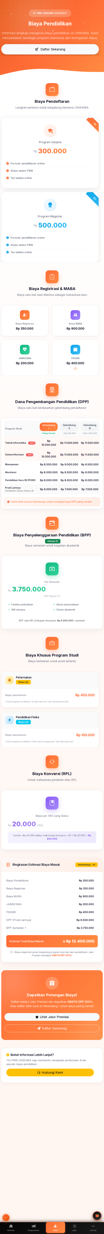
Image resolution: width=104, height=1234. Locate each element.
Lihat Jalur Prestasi (52, 1017)
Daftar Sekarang (50, 49)
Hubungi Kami (50, 1072)
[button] (93, 1227)
